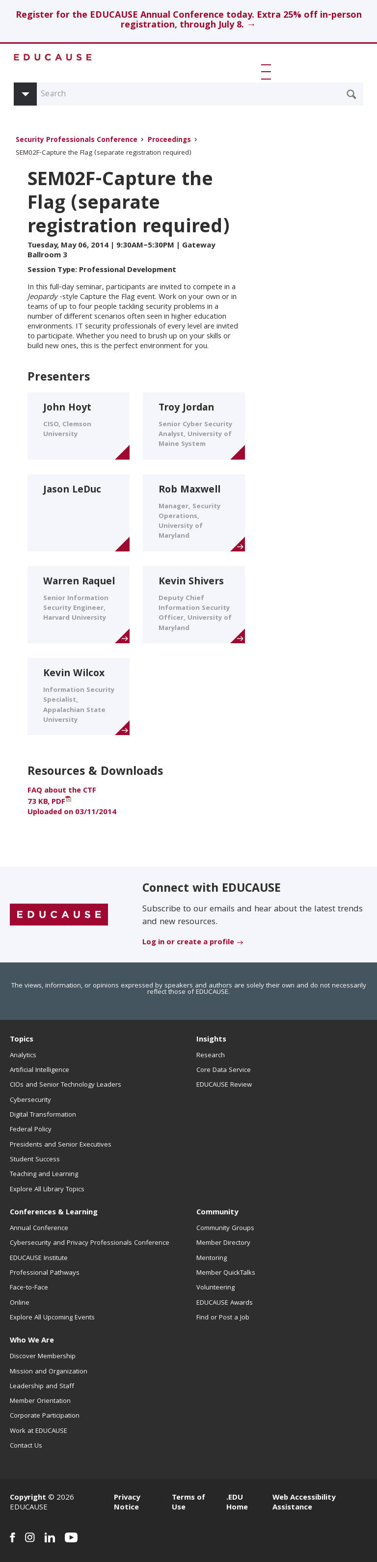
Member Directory (223, 1243)
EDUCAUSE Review (224, 1085)
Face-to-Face (29, 1288)
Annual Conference (39, 1228)
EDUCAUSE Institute (39, 1258)
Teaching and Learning (44, 1174)
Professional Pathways (45, 1273)
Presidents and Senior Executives (60, 1145)
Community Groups (225, 1228)
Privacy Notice (127, 1503)
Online (19, 1303)
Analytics (23, 1055)
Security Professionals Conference (76, 140)
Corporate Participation (45, 1416)
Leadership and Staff (42, 1386)
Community (217, 1212)
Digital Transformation (43, 1115)
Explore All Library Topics (47, 1189)
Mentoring (211, 1258)
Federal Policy (31, 1129)
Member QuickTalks (225, 1273)
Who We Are (32, 1341)
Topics (21, 1040)
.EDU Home (237, 1503)
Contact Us (26, 1446)
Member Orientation (40, 1401)
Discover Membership (43, 1356)
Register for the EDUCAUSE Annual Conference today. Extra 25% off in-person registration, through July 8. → (189, 20)
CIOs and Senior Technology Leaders (65, 1085)
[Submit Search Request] (351, 94)
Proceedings (169, 140)
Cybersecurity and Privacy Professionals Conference (89, 1243)
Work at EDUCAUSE (38, 1431)
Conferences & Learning (54, 1212)
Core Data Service (223, 1070)
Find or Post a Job (222, 1318)
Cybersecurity (30, 1100)
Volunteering (215, 1288)
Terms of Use (188, 1503)
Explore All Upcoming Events (52, 1318)
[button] (268, 71)
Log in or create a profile (188, 942)
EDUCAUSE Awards (224, 1303)
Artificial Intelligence (39, 1070)
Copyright (28, 1498)
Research (210, 1055)
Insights (211, 1040)
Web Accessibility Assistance (303, 1503)
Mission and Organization (48, 1372)
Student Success (35, 1159)
